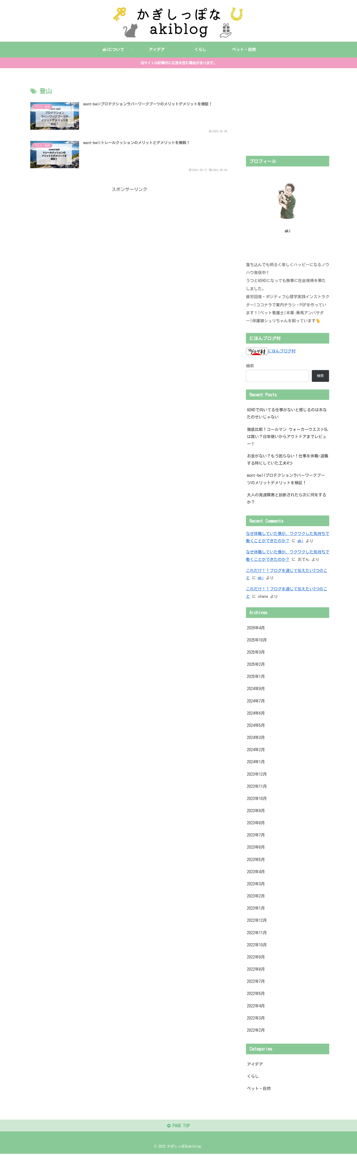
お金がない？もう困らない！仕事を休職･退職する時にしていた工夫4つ (287, 459)
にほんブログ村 (271, 351)
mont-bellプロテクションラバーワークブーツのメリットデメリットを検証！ (286, 478)
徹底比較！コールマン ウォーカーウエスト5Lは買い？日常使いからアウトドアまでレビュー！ (287, 436)
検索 (250, 366)
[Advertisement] (129, 229)
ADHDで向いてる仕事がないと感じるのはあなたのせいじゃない (287, 413)
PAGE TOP (178, 1126)
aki (300, 541)
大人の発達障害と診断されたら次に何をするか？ (286, 498)
